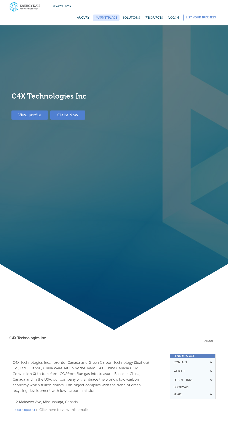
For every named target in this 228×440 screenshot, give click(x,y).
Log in (173, 17)
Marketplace (106, 17)
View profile (30, 114)
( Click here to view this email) (62, 410)
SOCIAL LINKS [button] (192, 380)
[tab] (192, 356)
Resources (154, 17)
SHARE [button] (192, 394)
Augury (83, 17)
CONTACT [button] (192, 362)
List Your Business (201, 17)
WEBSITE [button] (192, 371)
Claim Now (70, 114)
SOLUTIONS (131, 17)
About (208, 341)
